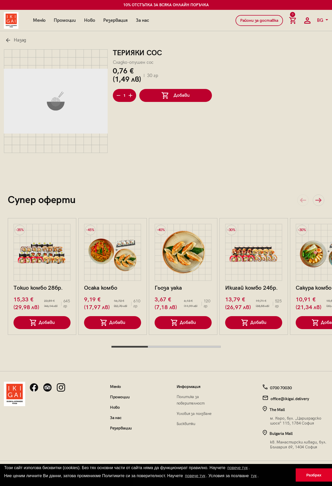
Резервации (121, 428)
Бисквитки (186, 423)
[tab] (130, 347)
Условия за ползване (194, 413)
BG (320, 20)
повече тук (237, 468)
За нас (142, 20)
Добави (42, 322)
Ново (89, 20)
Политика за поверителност (191, 400)
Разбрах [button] (313, 475)
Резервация (115, 20)
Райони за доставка (259, 20)
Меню (39, 20)
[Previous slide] (303, 200)
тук (254, 476)
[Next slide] (318, 200)
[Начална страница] (11, 20)
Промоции (65, 20)
